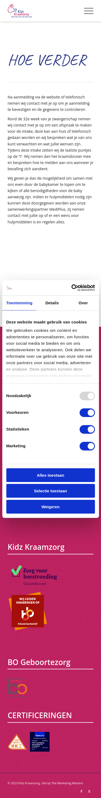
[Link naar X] (89, 791)
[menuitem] (86, 11)
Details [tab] (52, 302)
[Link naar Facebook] (81, 791)
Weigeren (50, 506)
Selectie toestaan (50, 491)
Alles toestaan (50, 475)
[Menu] (86, 11)
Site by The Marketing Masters (62, 783)
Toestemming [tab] (19, 302)
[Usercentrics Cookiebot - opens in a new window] (72, 287)
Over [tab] (83, 302)
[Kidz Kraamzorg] (42, 11)
